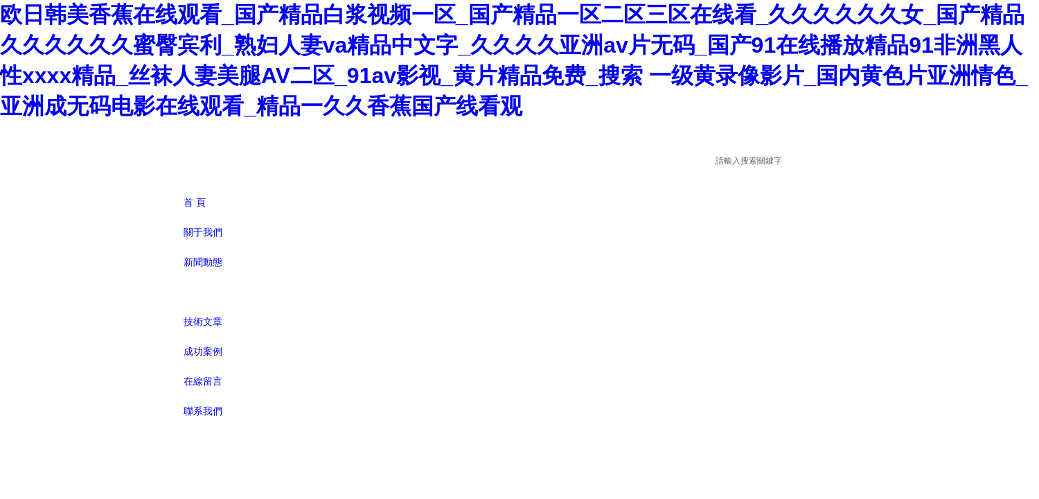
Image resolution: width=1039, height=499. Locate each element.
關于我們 (203, 232)
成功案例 (203, 351)
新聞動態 (203, 262)
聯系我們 (203, 411)
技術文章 (203, 321)
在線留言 (203, 381)
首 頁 (195, 202)
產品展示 (203, 291)
